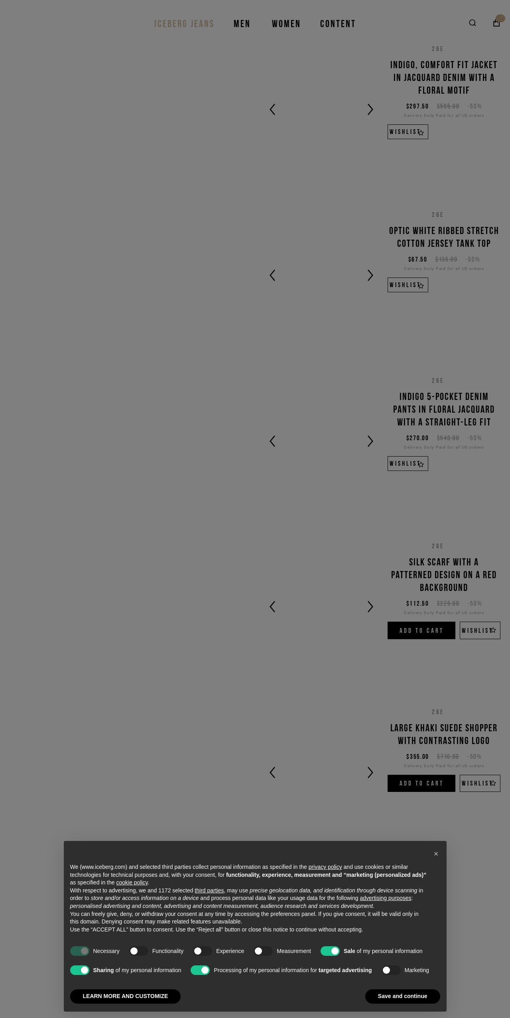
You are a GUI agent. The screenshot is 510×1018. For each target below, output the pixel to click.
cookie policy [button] (132, 882)
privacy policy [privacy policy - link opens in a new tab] (325, 867)
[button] (436, 853)
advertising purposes (385, 898)
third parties (209, 890)
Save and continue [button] (402, 996)
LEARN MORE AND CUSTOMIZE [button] (125, 996)
